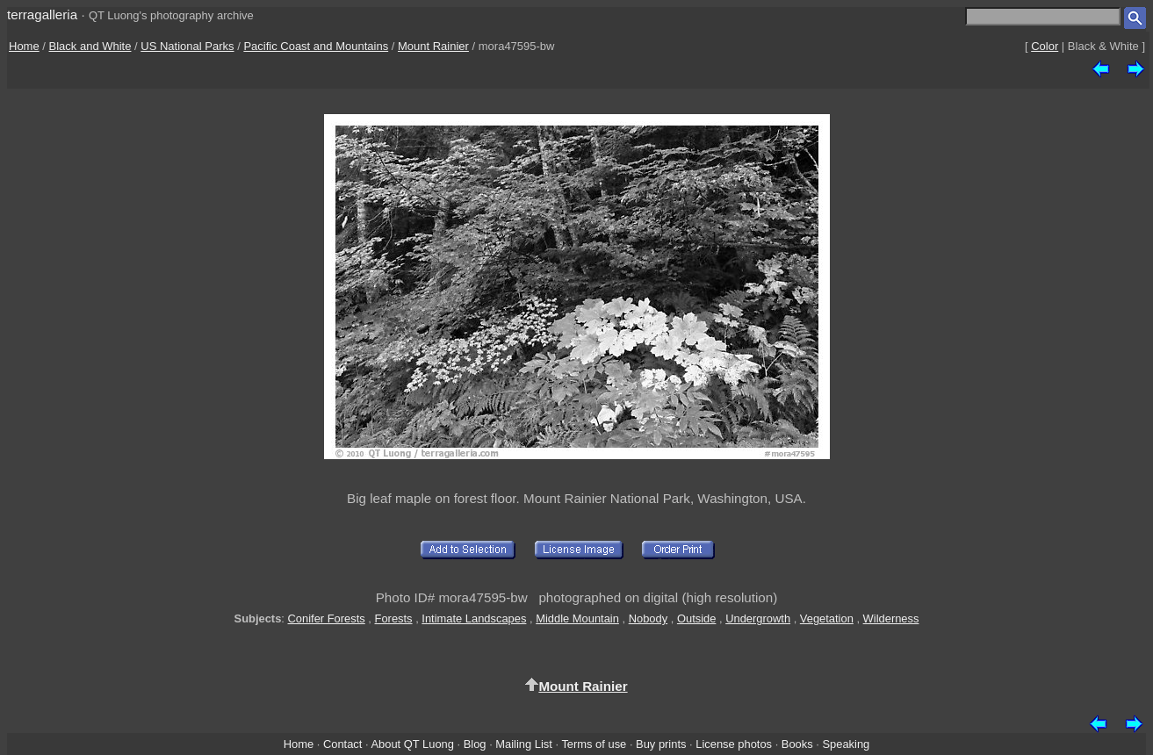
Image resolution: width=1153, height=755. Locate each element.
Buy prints (661, 744)
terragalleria (42, 14)
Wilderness (891, 618)
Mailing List (523, 744)
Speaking (845, 744)
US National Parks (187, 46)
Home (24, 46)
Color (1044, 46)
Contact (342, 744)
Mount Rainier (433, 46)
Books (797, 744)
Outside (696, 618)
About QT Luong (412, 744)
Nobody (648, 618)
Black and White (90, 46)
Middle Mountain (577, 618)
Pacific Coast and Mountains (315, 46)
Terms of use (593, 744)
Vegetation (827, 618)
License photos (733, 744)
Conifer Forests (326, 618)
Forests (394, 618)
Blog (475, 744)
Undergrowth (757, 618)
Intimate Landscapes (474, 618)
